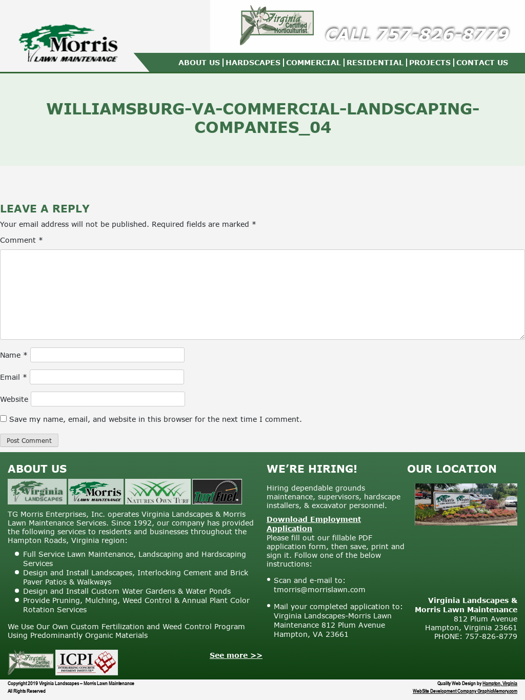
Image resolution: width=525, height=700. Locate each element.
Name (14, 355)
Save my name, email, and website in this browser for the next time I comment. (155, 419)
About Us (199, 62)
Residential (375, 62)
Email (13, 377)
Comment (21, 240)
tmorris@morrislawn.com (320, 589)
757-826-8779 (441, 34)
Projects (430, 62)
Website (14, 399)
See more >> (236, 655)
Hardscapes (253, 62)
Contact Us (482, 62)
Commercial (313, 62)
